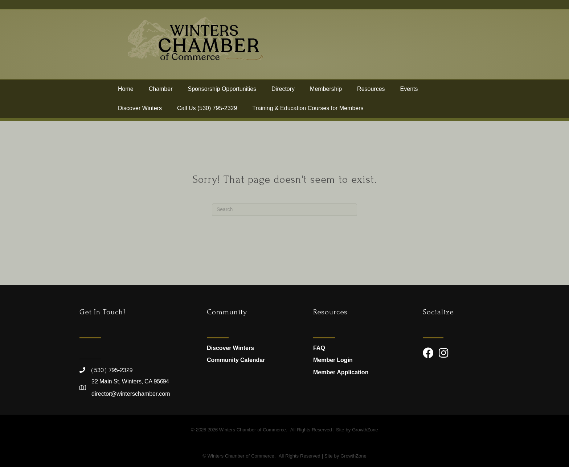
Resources (371, 92)
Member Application (340, 372)
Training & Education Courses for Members (307, 111)
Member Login (333, 360)
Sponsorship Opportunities (222, 92)
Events (409, 92)
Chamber (161, 92)
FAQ (319, 348)
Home (126, 92)
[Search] (284, 210)
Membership (326, 92)
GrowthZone (365, 430)
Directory (283, 92)
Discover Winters (140, 111)
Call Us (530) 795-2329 (207, 111)
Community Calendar (236, 360)
